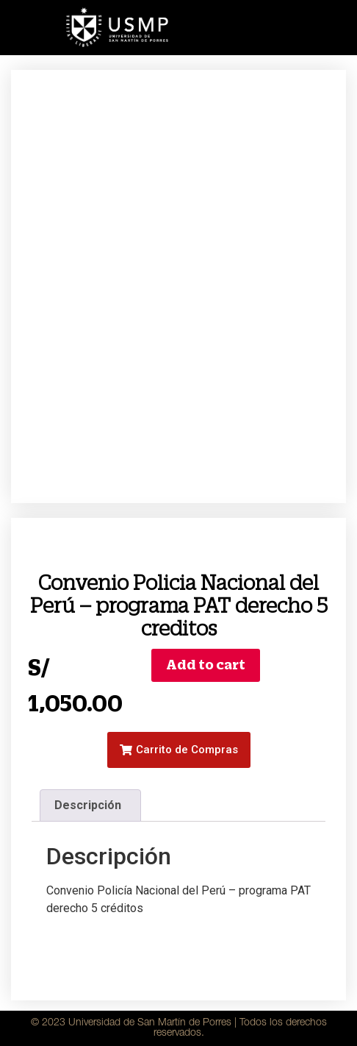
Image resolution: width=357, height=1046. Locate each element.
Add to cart (205, 664)
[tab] (90, 805)
